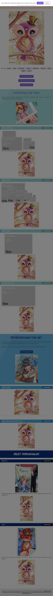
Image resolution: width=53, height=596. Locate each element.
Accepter (40, 3)
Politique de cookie (21, 5)
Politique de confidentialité (30, 5)
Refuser (47, 3)
